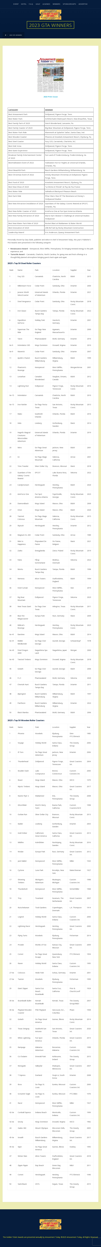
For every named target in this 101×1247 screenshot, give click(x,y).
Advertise (83, 4)
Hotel (23, 4)
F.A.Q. (31, 4)
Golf (38, 4)
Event (16, 4)
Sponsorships (69, 4)
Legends (46, 4)
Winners (56, 4)
